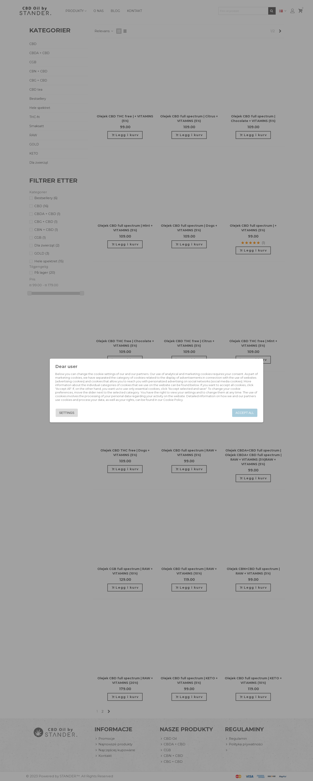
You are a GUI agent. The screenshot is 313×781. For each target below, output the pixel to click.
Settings (67, 413)
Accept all (244, 413)
